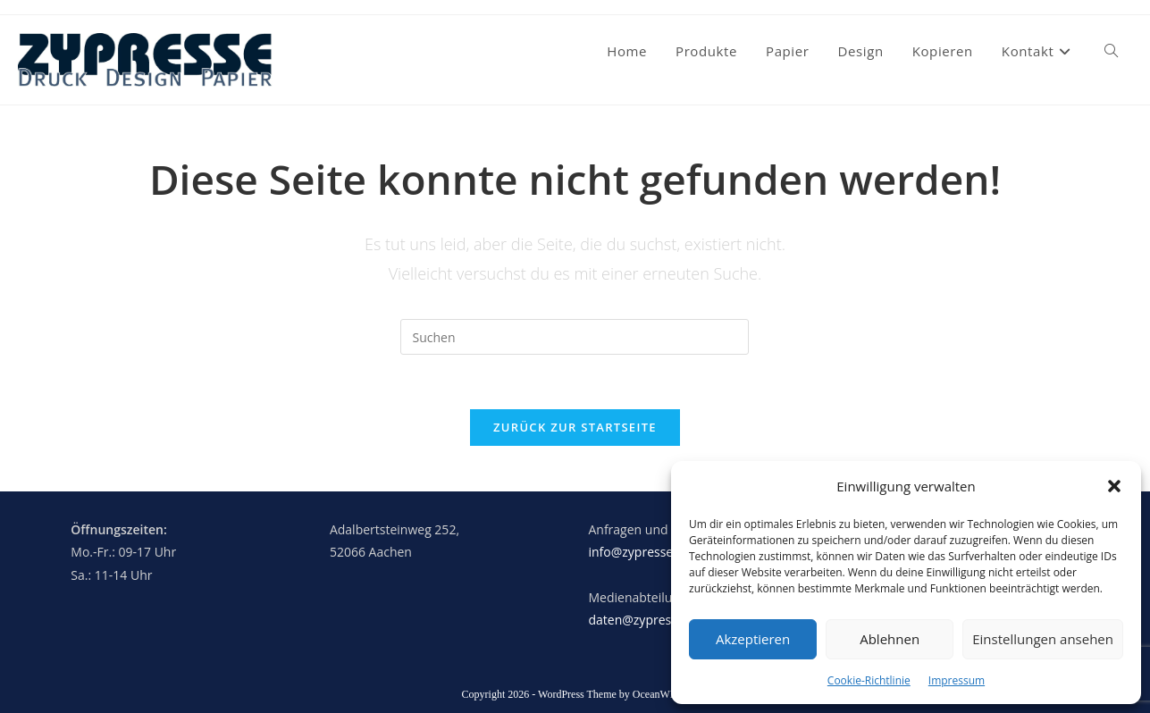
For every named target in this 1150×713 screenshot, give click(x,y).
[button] (1114, 486)
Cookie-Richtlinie (869, 680)
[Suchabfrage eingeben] (574, 337)
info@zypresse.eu (639, 551)
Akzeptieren (753, 639)
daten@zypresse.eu (644, 619)
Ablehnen (889, 639)
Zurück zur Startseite (575, 427)
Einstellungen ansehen (1042, 639)
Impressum (956, 680)
